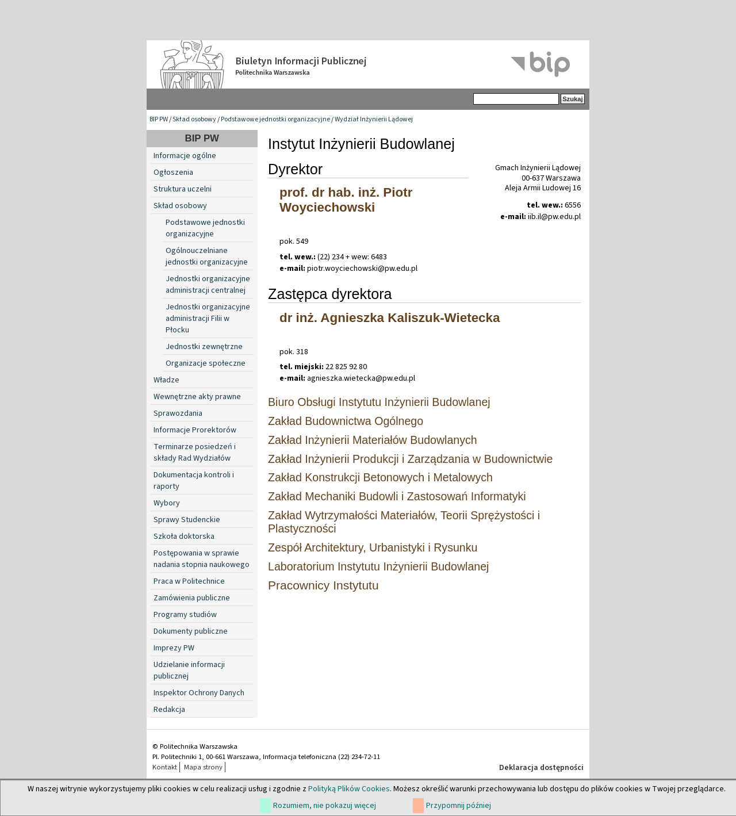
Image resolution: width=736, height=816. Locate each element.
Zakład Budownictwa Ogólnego (345, 421)
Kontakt (164, 767)
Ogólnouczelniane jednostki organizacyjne (207, 256)
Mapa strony (203, 767)
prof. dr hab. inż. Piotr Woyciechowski (345, 199)
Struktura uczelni (183, 189)
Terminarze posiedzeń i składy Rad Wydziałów (195, 452)
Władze (166, 380)
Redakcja (169, 709)
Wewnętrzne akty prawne (197, 397)
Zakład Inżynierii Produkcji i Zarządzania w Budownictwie (410, 459)
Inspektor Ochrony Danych (199, 693)
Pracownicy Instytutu (323, 585)
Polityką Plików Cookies (349, 789)
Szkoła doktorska (184, 536)
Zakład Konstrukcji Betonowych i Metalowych (380, 477)
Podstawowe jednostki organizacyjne (275, 119)
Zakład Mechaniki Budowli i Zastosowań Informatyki (397, 496)
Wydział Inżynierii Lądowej (374, 119)
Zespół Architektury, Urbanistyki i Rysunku (372, 547)
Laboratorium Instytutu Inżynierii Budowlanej (378, 566)
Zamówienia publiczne (192, 598)
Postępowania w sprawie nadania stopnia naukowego (202, 558)
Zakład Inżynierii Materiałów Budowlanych (372, 440)
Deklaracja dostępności (541, 767)
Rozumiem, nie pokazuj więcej (324, 805)
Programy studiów (185, 614)
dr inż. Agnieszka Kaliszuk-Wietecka (389, 318)
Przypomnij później (458, 805)
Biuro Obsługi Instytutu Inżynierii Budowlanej (379, 402)
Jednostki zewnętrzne (204, 347)
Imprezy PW (174, 648)
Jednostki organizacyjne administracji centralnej (208, 284)
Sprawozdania (178, 413)
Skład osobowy (194, 119)
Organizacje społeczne (206, 363)
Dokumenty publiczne (191, 631)
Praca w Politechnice (189, 581)
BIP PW (159, 119)
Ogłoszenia (173, 172)
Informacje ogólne (185, 156)
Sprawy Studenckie (187, 520)
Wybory (167, 503)
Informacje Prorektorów (195, 430)
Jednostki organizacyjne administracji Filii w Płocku (208, 318)
